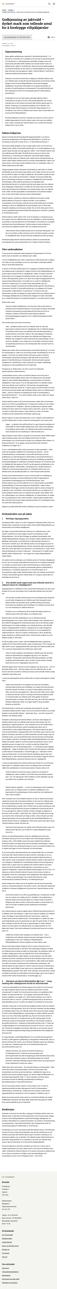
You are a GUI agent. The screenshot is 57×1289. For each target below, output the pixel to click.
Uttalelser (10, 10)
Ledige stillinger (7, 1242)
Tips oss (4, 1257)
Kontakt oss (5, 1249)
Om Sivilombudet (7, 1235)
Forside (4, 10)
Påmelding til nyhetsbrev (9, 1283)
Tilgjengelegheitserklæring (10, 1272)
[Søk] (49, 3)
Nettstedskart (6, 1275)
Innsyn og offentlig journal (10, 1246)
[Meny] (53, 3)
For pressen (5, 1253)
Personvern (5, 1268)
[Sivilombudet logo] (8, 4)
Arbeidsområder (7, 1238)
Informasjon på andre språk (10, 1279)
